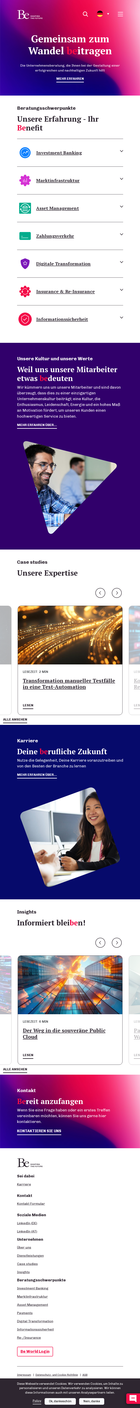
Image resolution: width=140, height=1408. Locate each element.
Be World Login (35, 1351)
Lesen (28, 705)
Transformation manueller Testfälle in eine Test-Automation (69, 683)
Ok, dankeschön (60, 1401)
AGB (85, 1374)
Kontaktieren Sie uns (39, 1130)
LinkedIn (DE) (27, 1223)
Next (117, 593)
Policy (37, 1401)
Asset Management (32, 1305)
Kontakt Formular (31, 1204)
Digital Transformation (35, 1321)
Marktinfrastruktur (32, 1296)
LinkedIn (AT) (27, 1231)
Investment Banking (32, 1288)
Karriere (24, 1184)
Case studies (27, 1264)
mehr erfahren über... (37, 425)
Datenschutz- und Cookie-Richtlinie (57, 1374)
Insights (23, 1272)
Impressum (24, 1374)
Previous (100, 593)
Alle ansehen (15, 719)
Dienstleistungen (30, 1256)
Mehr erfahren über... (37, 775)
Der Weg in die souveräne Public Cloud (64, 1033)
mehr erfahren (70, 79)
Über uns (24, 1247)
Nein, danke (91, 1401)
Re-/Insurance (29, 1338)
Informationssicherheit (35, 1329)
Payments (25, 1313)
